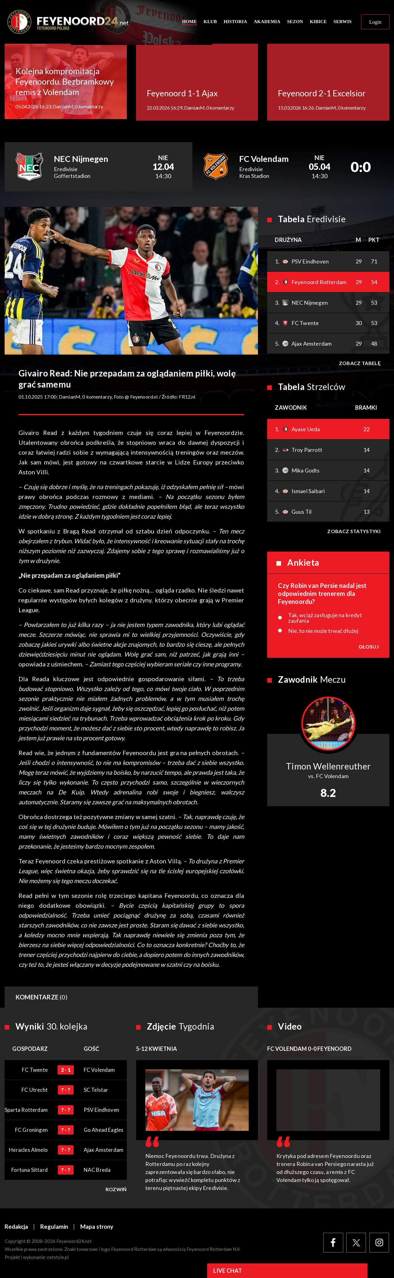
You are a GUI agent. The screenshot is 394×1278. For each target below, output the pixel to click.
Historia (235, 22)
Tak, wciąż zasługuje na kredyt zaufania (325, 619)
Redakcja (16, 1228)
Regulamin (54, 1228)
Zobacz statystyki (353, 532)
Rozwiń (116, 1190)
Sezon (295, 22)
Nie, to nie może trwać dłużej (323, 632)
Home (189, 22)
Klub (210, 22)
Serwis (343, 22)
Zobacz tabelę (359, 364)
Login (375, 23)
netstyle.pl (58, 1258)
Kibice (318, 22)
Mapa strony (97, 1228)
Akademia (267, 22)
